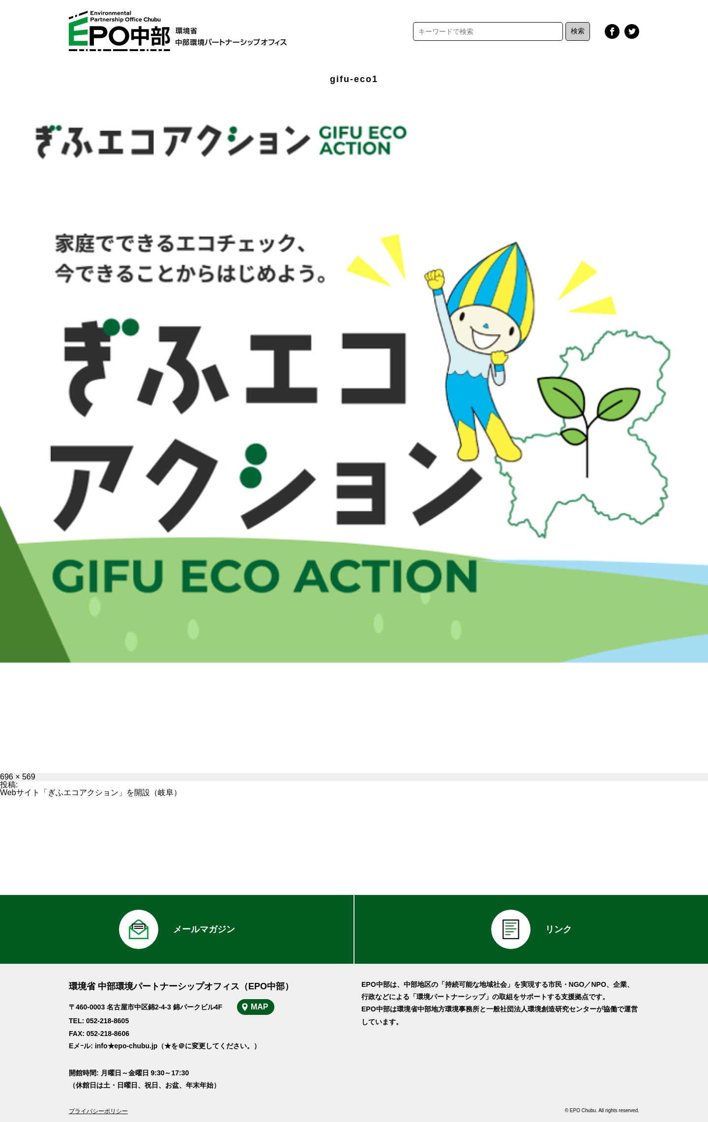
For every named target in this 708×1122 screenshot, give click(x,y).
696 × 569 (17, 777)
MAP (259, 1007)
